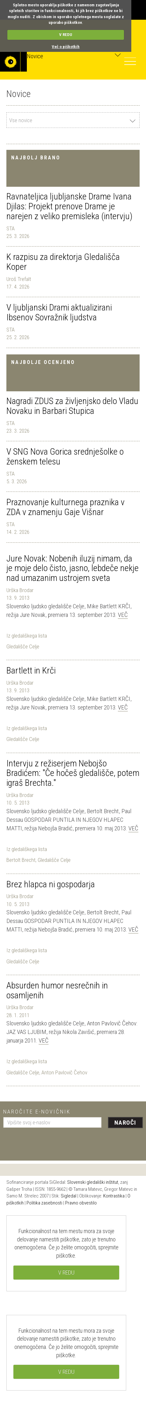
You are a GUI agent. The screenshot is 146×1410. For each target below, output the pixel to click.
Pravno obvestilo (81, 1203)
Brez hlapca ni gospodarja (50, 884)
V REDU (65, 34)
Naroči (125, 1122)
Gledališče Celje (22, 646)
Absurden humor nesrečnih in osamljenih (57, 990)
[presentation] (51, 1141)
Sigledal (68, 1196)
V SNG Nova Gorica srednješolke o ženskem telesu (65, 456)
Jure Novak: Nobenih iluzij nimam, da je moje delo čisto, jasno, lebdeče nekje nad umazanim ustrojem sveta (72, 568)
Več (123, 614)
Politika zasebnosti (44, 1203)
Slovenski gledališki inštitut (92, 1182)
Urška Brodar (20, 590)
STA (10, 228)
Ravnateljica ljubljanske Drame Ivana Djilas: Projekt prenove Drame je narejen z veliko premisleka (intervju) (69, 206)
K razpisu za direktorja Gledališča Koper (63, 262)
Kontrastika (114, 1196)
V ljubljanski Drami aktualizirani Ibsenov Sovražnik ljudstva (59, 312)
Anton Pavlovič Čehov (64, 1072)
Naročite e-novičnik (37, 1111)
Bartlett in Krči (31, 670)
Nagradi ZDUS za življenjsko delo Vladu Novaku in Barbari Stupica (72, 406)
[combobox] (73, 120)
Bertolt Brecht (20, 860)
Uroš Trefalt (18, 279)
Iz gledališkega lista (26, 635)
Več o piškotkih (66, 46)
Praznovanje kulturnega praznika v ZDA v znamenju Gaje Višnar (65, 507)
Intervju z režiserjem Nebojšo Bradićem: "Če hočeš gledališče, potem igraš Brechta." (72, 773)
